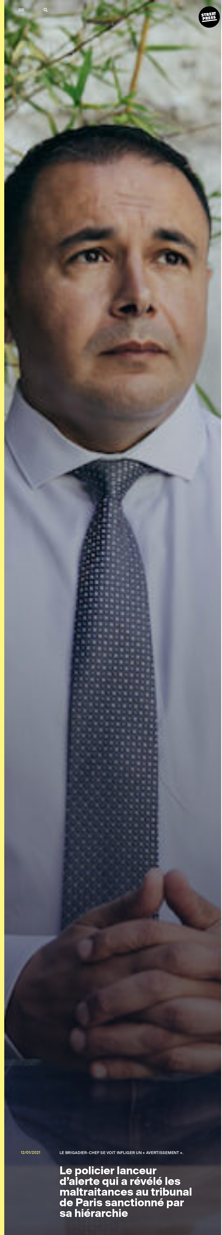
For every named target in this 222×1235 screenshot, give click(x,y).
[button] (21, 9)
